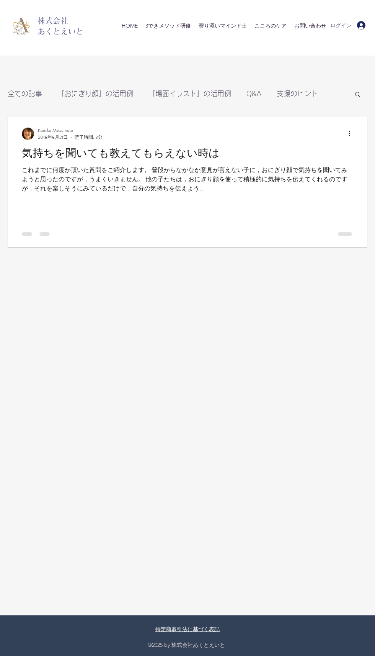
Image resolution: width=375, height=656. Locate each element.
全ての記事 (25, 93)
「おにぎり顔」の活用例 (95, 93)
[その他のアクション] (352, 133)
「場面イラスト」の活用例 (189, 93)
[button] (357, 95)
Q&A (253, 93)
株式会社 (53, 21)
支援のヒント (297, 93)
